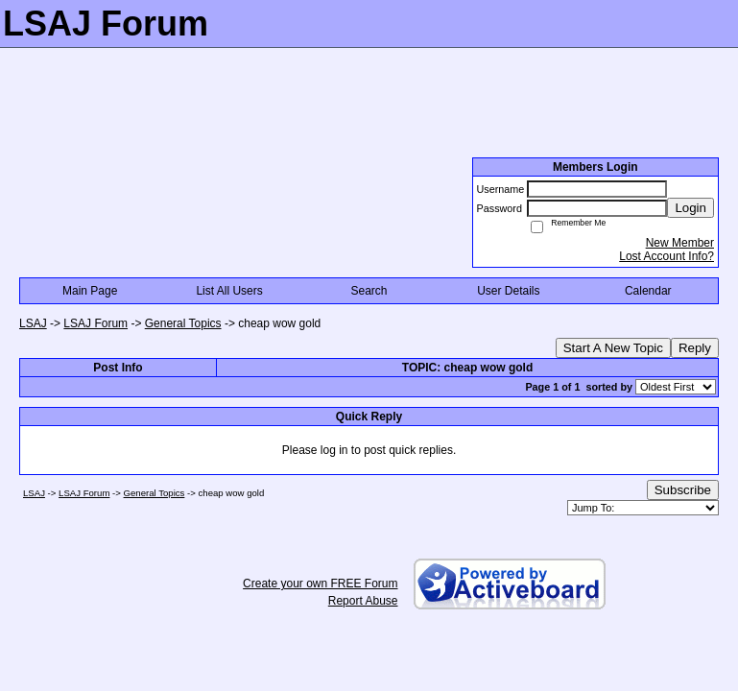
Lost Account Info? (666, 256)
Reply (694, 348)
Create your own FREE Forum (320, 583)
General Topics (183, 323)
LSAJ (33, 323)
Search (368, 291)
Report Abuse (363, 601)
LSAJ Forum (95, 323)
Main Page (89, 291)
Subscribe (683, 490)
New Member (680, 243)
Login (690, 208)
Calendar (648, 291)
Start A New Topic (613, 348)
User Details (508, 291)
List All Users (229, 291)
